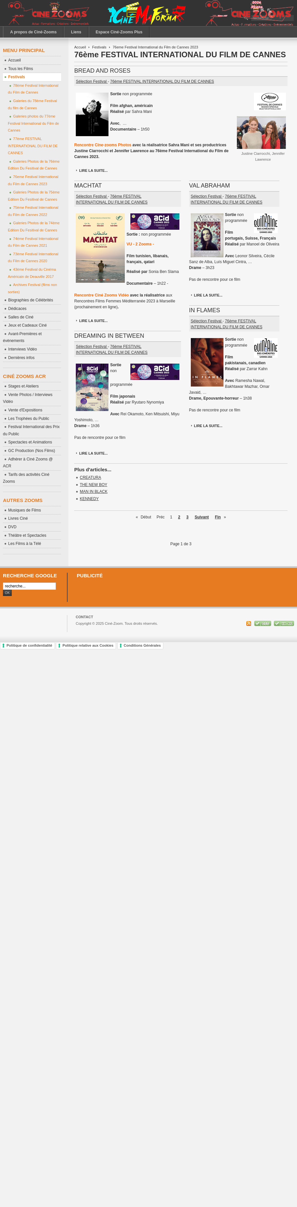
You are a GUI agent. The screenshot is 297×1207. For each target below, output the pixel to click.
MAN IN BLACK (93, 491)
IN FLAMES (204, 310)
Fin (218, 517)
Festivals (99, 47)
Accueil (80, 47)
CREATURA (90, 477)
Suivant (202, 517)
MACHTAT (88, 185)
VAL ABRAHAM (209, 185)
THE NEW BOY (93, 484)
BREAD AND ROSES (102, 70)
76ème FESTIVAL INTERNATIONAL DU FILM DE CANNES (162, 81)
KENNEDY (89, 498)
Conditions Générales (142, 645)
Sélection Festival (91, 81)
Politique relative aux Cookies (87, 645)
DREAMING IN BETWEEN (109, 336)
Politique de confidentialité (29, 645)
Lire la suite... (93, 170)
